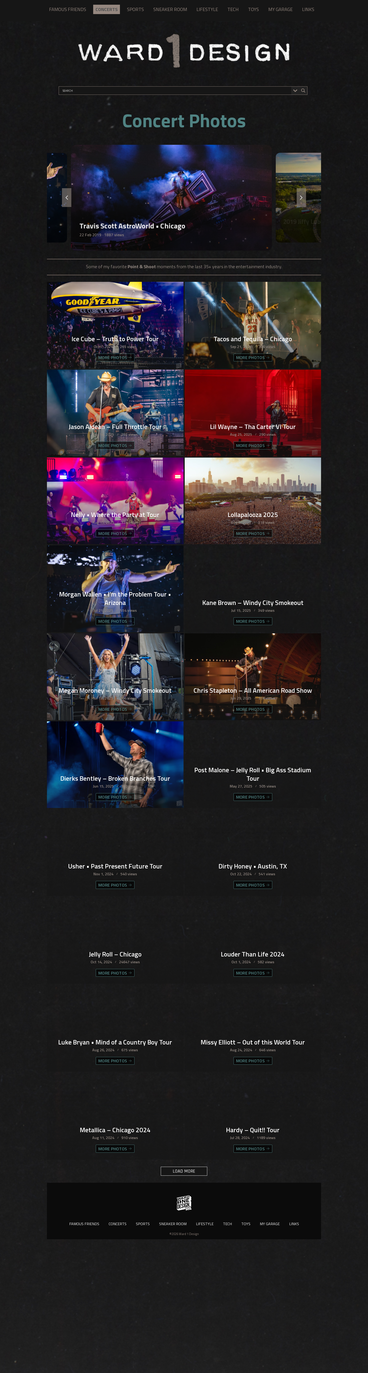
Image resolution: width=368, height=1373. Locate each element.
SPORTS (135, 9)
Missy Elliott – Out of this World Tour (253, 1157)
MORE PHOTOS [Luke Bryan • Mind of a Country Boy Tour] (115, 1176)
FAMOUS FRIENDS (67, 9)
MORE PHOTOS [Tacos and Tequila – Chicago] (253, 369)
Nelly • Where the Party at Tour (115, 551)
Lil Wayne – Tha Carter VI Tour (253, 450)
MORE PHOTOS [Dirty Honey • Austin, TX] (253, 975)
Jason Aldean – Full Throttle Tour (115, 450)
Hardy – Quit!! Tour (253, 1258)
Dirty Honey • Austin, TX (253, 955)
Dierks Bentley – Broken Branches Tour (115, 850)
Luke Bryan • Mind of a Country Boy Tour (115, 1153)
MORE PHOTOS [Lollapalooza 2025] (253, 571)
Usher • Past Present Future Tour (115, 955)
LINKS (308, 9)
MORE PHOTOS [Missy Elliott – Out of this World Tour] (253, 1176)
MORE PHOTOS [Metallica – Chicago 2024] (115, 1277)
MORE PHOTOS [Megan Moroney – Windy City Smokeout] (115, 773)
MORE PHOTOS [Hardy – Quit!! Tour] (253, 1277)
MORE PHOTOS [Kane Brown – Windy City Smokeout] (253, 672)
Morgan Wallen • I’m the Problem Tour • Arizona (115, 648)
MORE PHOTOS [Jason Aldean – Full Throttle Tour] (115, 470)
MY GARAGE (280, 9)
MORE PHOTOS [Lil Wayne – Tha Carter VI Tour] (253, 470)
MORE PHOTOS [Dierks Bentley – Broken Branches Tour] (115, 874)
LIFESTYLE (207, 9)
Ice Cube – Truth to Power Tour (115, 350)
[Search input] (176, 91)
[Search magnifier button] (303, 91)
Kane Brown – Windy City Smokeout (253, 652)
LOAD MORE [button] (184, 1301)
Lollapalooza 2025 (253, 551)
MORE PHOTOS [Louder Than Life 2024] (253, 1075)
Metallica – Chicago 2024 (115, 1258)
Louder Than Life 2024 (253, 1056)
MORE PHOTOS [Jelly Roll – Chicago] (115, 1075)
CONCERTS (107, 9)
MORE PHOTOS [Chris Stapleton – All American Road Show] (253, 773)
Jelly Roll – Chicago (115, 1056)
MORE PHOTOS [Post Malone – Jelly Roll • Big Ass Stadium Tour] (253, 874)
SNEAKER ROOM (170, 9)
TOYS (253, 9)
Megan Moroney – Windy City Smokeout (115, 749)
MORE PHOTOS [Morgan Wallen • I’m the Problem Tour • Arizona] (115, 672)
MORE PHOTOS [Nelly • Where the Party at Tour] (115, 571)
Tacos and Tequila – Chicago (252, 350)
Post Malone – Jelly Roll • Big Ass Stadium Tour (253, 850)
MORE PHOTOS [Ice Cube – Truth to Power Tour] (115, 369)
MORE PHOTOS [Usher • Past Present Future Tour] (115, 975)
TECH (233, 9)
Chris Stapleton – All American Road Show (252, 749)
